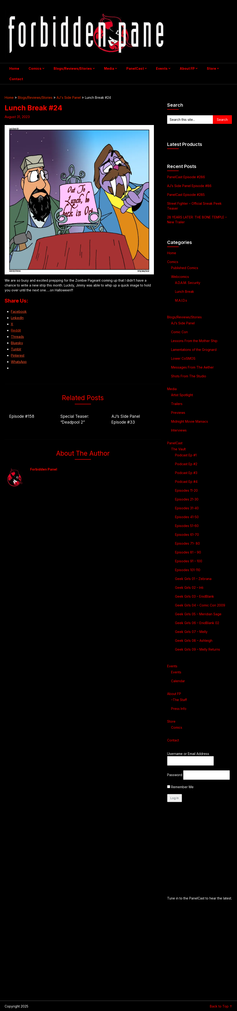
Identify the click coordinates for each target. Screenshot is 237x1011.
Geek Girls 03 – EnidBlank (194, 596)
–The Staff (179, 700)
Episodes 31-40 (187, 508)
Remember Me (180, 787)
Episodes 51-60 (187, 526)
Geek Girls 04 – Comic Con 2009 (200, 605)
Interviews (179, 430)
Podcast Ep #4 (186, 482)
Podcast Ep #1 (186, 455)
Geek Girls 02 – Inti (189, 587)
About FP (187, 68)
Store (211, 68)
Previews (178, 413)
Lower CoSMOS (183, 358)
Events (162, 68)
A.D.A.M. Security (187, 283)
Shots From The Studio (188, 376)
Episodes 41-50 (187, 517)
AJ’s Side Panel (183, 323)
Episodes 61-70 (187, 535)
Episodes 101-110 (187, 570)
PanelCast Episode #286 (186, 177)
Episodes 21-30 (186, 499)
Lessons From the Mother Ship (194, 341)
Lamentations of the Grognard (194, 350)
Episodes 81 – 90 (188, 552)
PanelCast (135, 68)
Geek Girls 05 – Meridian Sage (198, 614)
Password (174, 775)
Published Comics (184, 268)
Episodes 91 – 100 (188, 561)
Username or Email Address (188, 754)
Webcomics (180, 277)
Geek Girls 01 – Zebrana (193, 579)
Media (109, 68)
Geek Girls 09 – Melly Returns (197, 649)
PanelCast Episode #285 (186, 195)
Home (14, 68)
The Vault (178, 449)
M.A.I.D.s (181, 300)
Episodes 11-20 (186, 490)
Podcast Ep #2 (186, 464)
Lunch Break (184, 291)
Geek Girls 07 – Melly (191, 632)
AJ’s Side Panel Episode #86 (189, 186)
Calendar (178, 681)
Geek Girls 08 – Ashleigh (193, 640)
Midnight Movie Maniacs (189, 421)
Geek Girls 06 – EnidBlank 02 (197, 623)
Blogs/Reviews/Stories (73, 68)
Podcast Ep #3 (186, 473)
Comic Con (179, 332)
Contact (16, 79)
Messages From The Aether (192, 367)
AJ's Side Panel (69, 97)
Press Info (178, 709)
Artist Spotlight (182, 395)
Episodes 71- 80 (187, 543)
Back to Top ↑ (221, 1006)
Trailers (176, 404)
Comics (35, 68)
